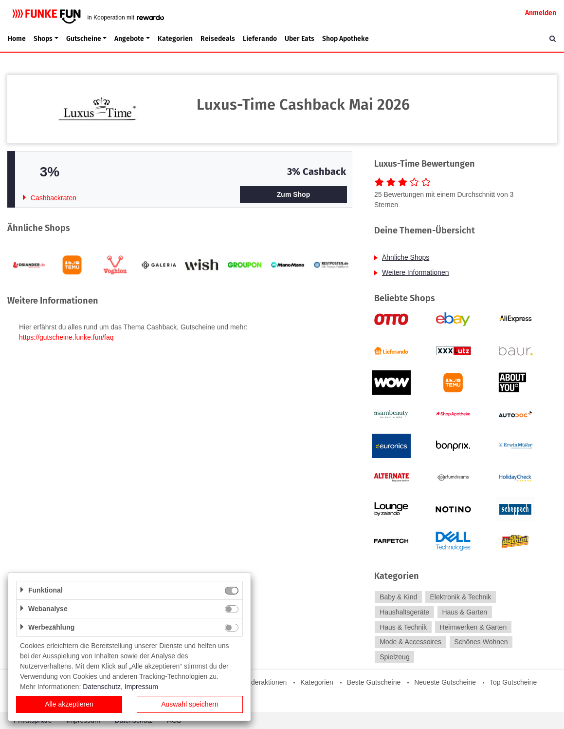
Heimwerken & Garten (473, 627)
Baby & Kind (398, 597)
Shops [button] (43, 39)
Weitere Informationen (415, 272)
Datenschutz (102, 687)
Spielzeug (395, 657)
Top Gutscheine (513, 682)
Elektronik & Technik (460, 597)
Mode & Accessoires (410, 642)
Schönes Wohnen (481, 642)
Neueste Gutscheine (445, 682)
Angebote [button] (129, 39)
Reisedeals (217, 39)
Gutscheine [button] (83, 39)
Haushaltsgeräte (404, 612)
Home (17, 39)
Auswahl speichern (189, 704)
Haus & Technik (403, 627)
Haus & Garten (464, 612)
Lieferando (260, 39)
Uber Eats (299, 39)
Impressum (141, 687)
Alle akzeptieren (69, 704)
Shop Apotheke (345, 39)
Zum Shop (293, 194)
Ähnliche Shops (405, 257)
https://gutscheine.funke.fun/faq (66, 337)
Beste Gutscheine (374, 682)
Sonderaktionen (263, 682)
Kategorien (175, 39)
